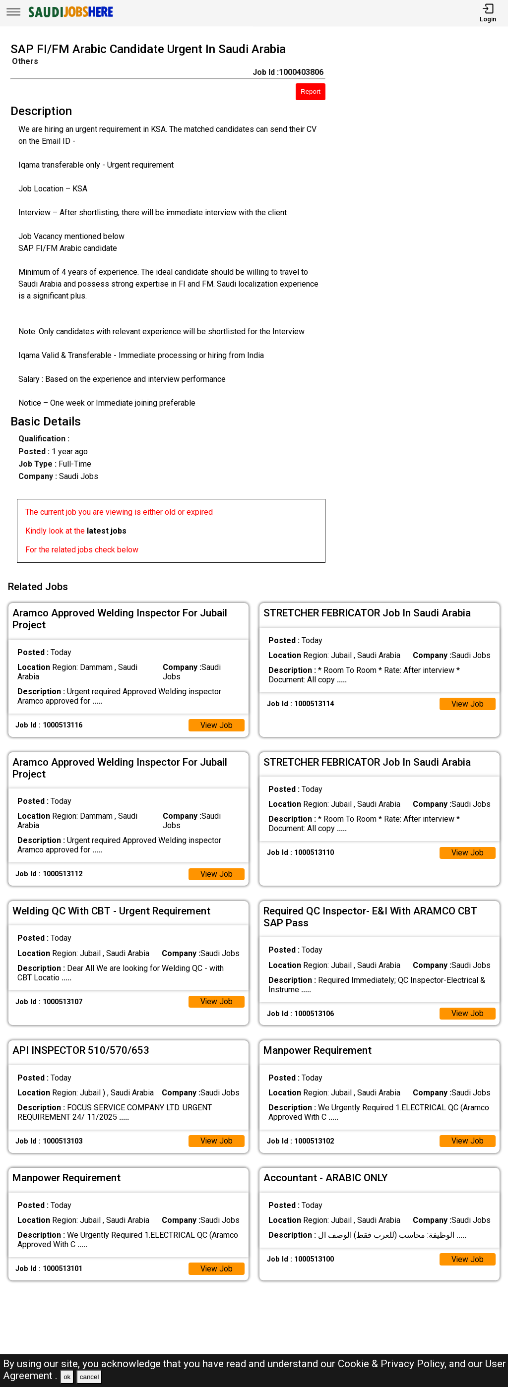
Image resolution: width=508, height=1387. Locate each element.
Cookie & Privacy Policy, (393, 1364)
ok (67, 1377)
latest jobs (107, 531)
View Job (216, 723)
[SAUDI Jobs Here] (70, 17)
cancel (89, 1377)
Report (310, 91)
